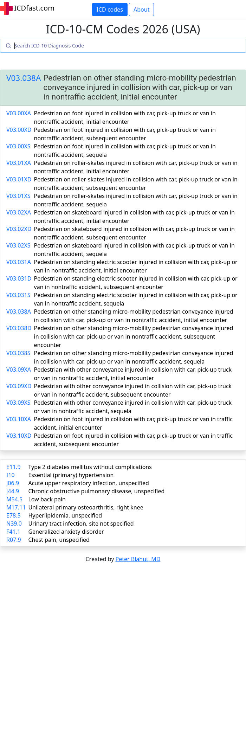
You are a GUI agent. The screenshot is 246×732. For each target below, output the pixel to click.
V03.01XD (19, 179)
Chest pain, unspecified (59, 540)
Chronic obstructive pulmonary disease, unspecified (96, 491)
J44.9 (12, 491)
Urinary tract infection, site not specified (81, 523)
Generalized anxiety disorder (66, 531)
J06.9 (12, 483)
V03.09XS (18, 402)
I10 (10, 475)
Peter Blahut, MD (138, 559)
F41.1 (13, 531)
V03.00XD (19, 130)
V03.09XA (18, 369)
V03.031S (18, 295)
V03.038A (23, 78)
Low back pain (47, 499)
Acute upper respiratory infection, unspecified (88, 483)
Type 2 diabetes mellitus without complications (89, 467)
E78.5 (13, 515)
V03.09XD (19, 386)
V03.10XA (18, 419)
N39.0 (14, 523)
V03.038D (18, 328)
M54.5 (14, 499)
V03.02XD (19, 229)
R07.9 (13, 540)
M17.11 (16, 507)
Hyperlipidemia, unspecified (65, 515)
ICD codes (110, 9)
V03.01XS (18, 196)
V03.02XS (18, 245)
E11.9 (13, 467)
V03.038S (18, 353)
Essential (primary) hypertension (71, 475)
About (141, 9)
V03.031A (18, 262)
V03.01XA (18, 163)
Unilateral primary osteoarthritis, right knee (85, 507)
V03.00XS (18, 146)
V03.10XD (19, 435)
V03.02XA (18, 212)
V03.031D (18, 278)
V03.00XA (18, 113)
